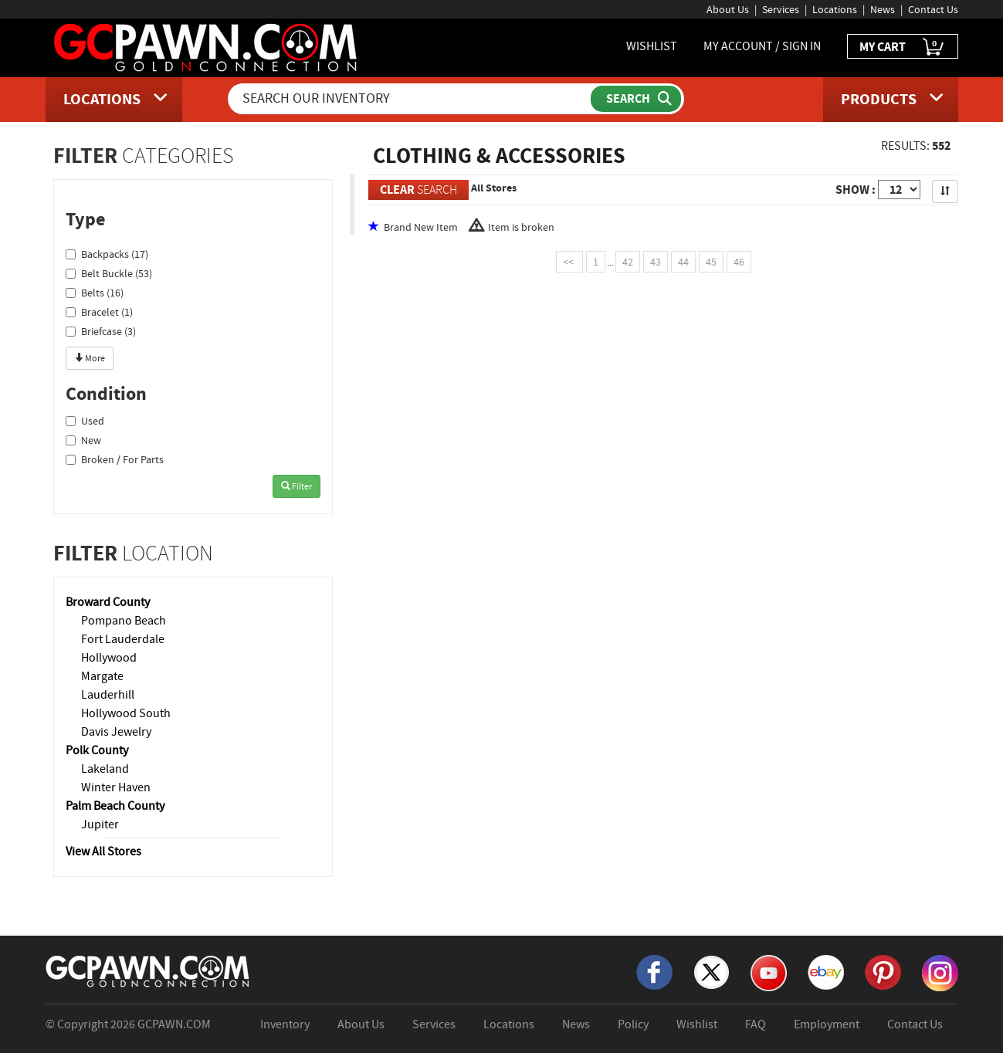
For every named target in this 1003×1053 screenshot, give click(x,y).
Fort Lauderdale (122, 639)
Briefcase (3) (101, 331)
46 (739, 262)
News (882, 9)
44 (683, 262)
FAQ (755, 1024)
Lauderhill (107, 695)
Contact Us (933, 9)
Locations (834, 9)
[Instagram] (940, 972)
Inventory (285, 1024)
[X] (711, 971)
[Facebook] (654, 971)
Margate (102, 676)
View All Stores (103, 851)
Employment (826, 1024)
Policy (633, 1024)
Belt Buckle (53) (109, 273)
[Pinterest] (883, 971)
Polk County (97, 750)
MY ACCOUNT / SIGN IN (762, 46)
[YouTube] (769, 972)
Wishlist (696, 1024)
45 (711, 262)
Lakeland (105, 769)
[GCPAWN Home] (148, 970)
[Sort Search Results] (945, 191)
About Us (728, 9)
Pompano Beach (123, 620)
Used (85, 421)
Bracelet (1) (99, 312)
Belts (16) (95, 293)
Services (780, 9)
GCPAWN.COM (174, 1024)
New (83, 440)
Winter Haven (116, 787)
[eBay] (826, 971)
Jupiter (100, 824)
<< (569, 262)
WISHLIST (651, 46)
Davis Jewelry (116, 732)
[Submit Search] (636, 99)
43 (655, 262)
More (89, 358)
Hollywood (109, 657)
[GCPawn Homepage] (206, 46)
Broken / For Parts (115, 459)
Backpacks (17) (107, 254)
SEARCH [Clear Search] (418, 189)
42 (627, 262)
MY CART (902, 47)
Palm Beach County (115, 806)
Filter (296, 486)
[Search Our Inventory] (411, 98)
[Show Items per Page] (899, 189)
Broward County (108, 602)
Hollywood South (126, 713)
